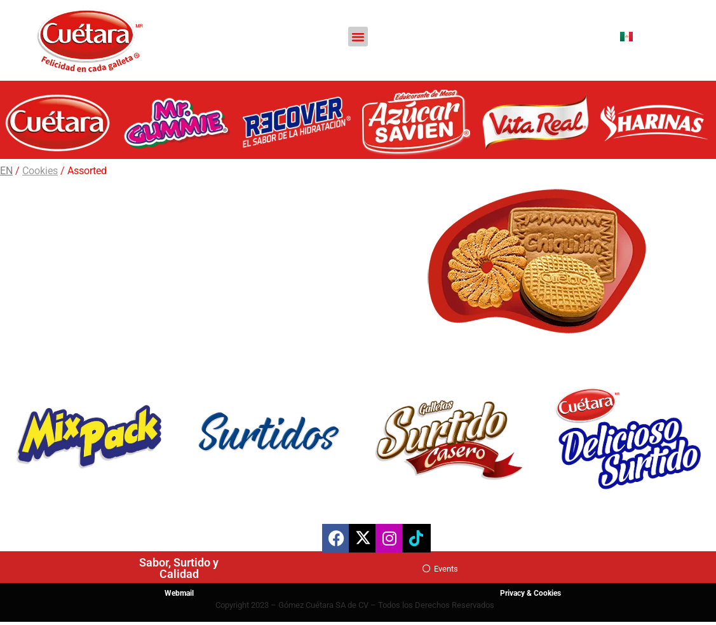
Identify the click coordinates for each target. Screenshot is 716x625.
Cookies (40, 171)
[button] (358, 37)
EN (6, 171)
